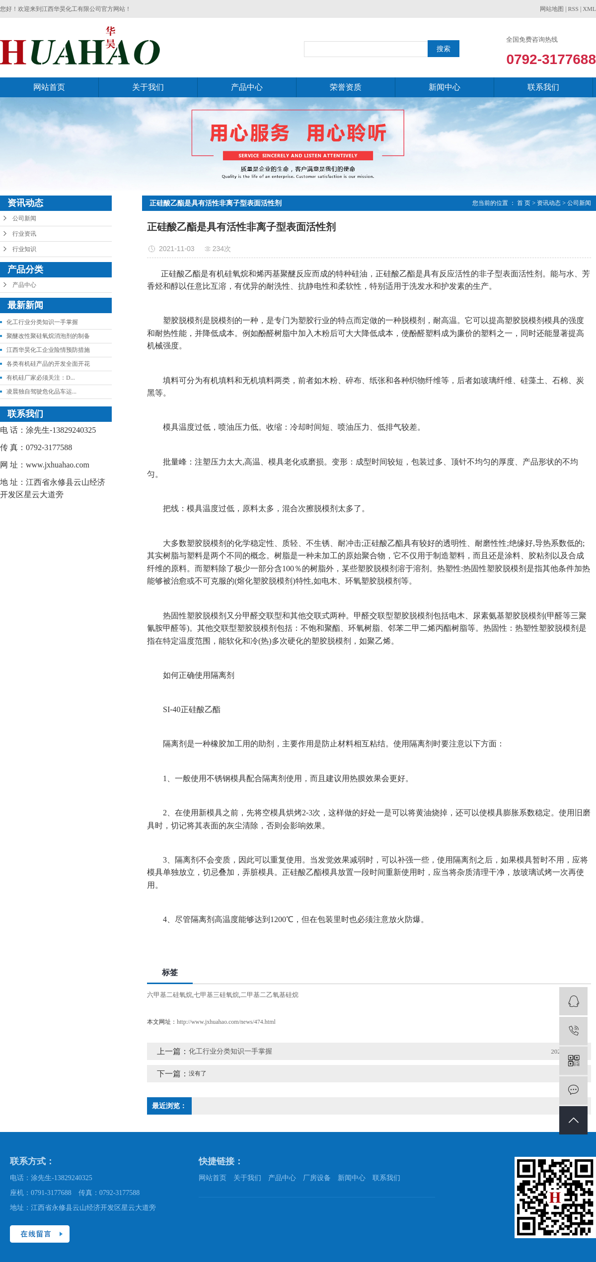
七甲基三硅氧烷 (216, 994)
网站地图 (552, 8)
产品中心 (247, 87)
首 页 (523, 202)
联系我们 (543, 87)
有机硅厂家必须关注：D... (40, 377)
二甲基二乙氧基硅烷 (269, 994)
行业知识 (24, 249)
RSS (573, 8)
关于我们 (148, 87)
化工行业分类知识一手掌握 (42, 322)
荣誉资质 (346, 87)
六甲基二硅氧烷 (169, 994)
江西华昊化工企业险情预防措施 (48, 349)
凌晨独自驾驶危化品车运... (41, 391)
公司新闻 (24, 218)
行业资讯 (24, 233)
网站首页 (49, 87)
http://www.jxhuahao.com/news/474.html (226, 1021)
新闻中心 (444, 87)
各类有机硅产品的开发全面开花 (48, 363)
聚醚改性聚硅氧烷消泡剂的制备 (48, 335)
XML (589, 8)
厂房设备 (317, 1178)
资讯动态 (549, 202)
